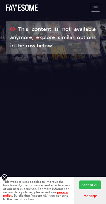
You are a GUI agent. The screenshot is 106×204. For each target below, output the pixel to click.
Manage (90, 196)
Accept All (90, 185)
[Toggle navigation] (95, 8)
